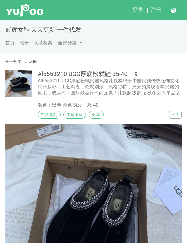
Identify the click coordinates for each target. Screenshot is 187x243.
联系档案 (43, 42)
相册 (24, 42)
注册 (156, 10)
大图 (175, 114)
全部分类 (67, 42)
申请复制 (49, 114)
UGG (33, 61)
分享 (96, 114)
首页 (10, 42)
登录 (137, 10)
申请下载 (75, 114)
